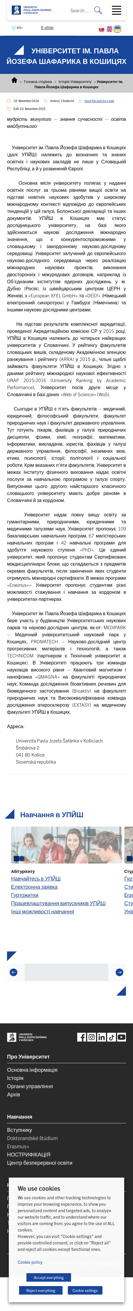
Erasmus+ (18, 1146)
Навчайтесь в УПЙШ (36, 878)
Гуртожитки (24, 894)
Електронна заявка (34, 886)
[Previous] (13, 972)
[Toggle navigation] (119, 10)
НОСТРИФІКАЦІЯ (28, 1154)
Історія (15, 1077)
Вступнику (19, 1129)
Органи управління (30, 1086)
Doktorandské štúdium (32, 1137)
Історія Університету (75, 81)
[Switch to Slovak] (101, 29)
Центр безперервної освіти (40, 1162)
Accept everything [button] (49, 1277)
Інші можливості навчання (42, 911)
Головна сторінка (38, 81)
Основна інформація (32, 1069)
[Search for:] (102, 10)
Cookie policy (30, 1262)
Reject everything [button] (40, 1290)
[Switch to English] (109, 29)
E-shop (47, 27)
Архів (13, 1094)
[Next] (119, 972)
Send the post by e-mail (99, 101)
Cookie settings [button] (85, 1290)
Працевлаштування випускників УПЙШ (58, 903)
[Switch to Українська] (117, 29)
